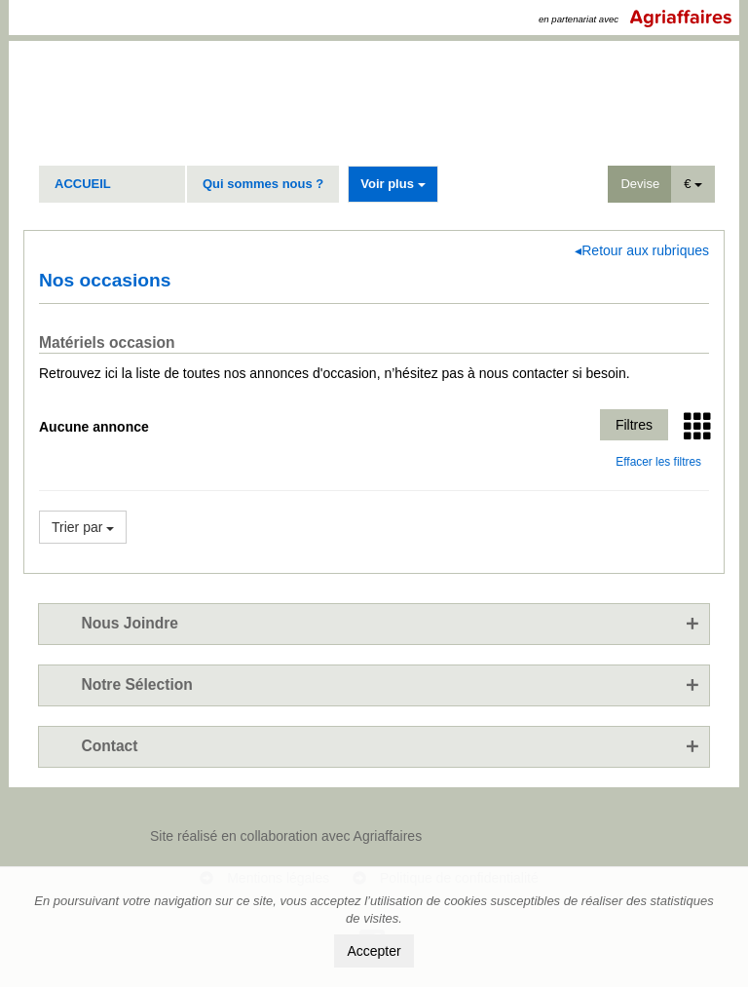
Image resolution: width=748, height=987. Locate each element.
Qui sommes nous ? (263, 183)
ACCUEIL (83, 183)
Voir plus (392, 183)
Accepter (373, 951)
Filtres (634, 425)
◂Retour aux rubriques (642, 250)
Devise (639, 183)
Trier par (83, 527)
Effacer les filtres (658, 462)
